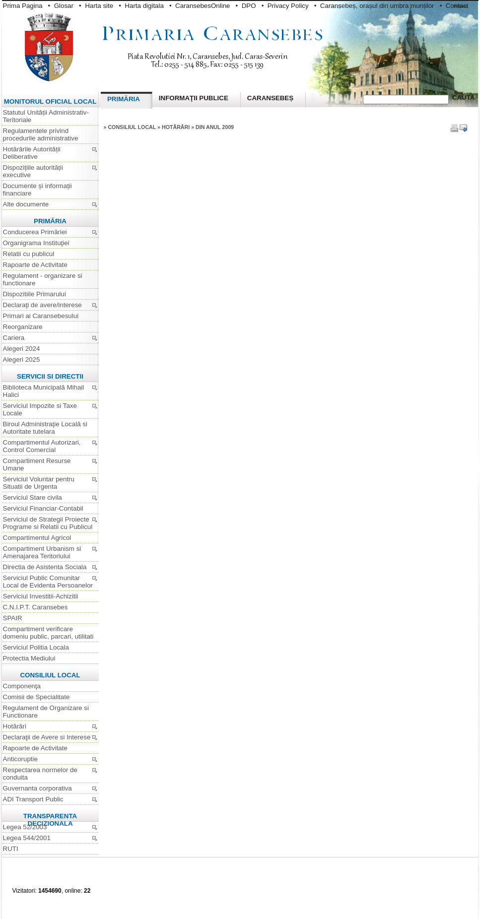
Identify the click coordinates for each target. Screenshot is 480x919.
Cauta (463, 97)
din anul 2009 (215, 127)
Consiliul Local (132, 127)
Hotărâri (176, 127)
